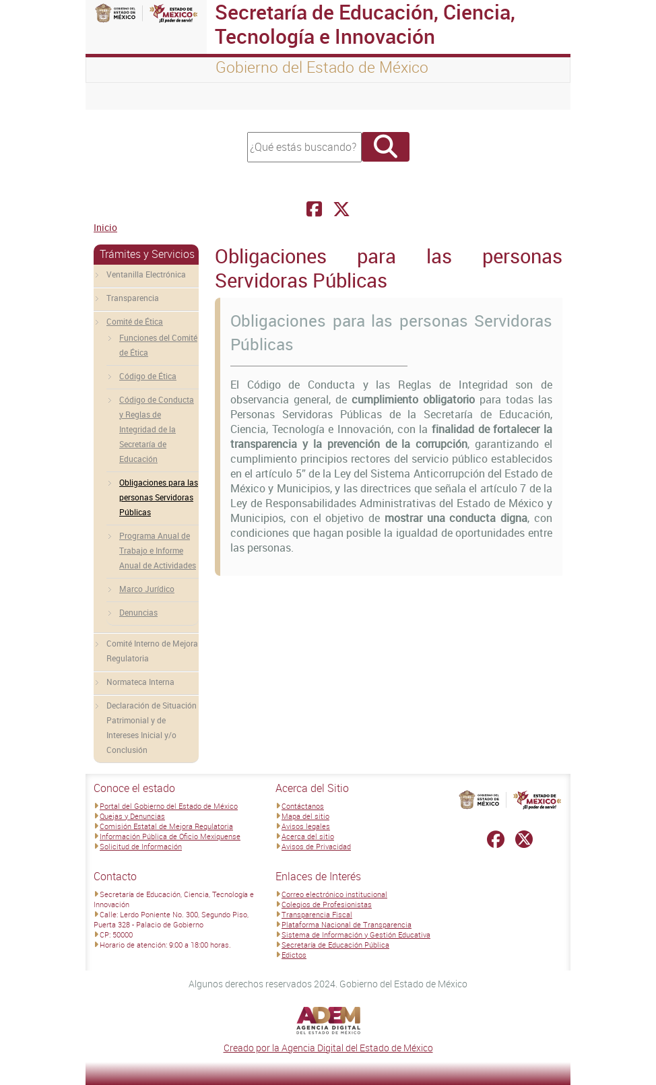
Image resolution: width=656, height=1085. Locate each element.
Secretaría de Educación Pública (335, 945)
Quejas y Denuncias (132, 816)
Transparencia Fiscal (317, 914)
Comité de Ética (134, 321)
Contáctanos (303, 806)
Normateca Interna (140, 681)
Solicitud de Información (141, 846)
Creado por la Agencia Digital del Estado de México (328, 1047)
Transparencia (132, 297)
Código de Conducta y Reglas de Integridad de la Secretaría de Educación (156, 429)
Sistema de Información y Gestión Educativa (356, 934)
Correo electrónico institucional (334, 894)
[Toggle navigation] (112, 96)
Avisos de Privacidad (316, 846)
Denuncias (138, 612)
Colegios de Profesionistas (327, 904)
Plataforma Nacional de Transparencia (347, 924)
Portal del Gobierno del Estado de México (169, 806)
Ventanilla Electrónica (146, 274)
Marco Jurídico (146, 588)
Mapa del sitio (305, 816)
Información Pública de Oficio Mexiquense (170, 836)
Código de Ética (147, 375)
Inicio (105, 227)
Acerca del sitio (308, 836)
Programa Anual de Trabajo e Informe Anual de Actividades (157, 550)
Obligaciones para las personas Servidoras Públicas (158, 497)
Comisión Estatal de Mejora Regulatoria (166, 826)
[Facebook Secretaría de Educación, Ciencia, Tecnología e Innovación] (314, 209)
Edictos (294, 955)
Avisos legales (306, 826)
